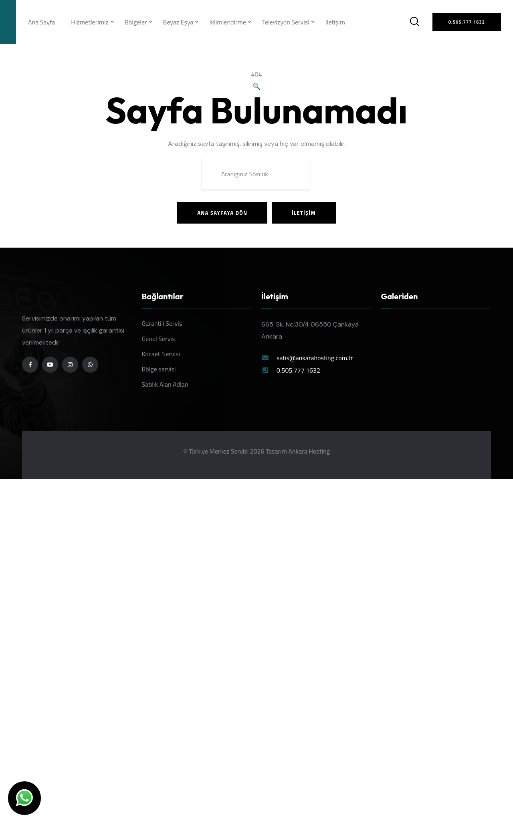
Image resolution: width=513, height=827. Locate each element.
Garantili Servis (162, 323)
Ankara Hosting (308, 451)
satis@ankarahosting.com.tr (315, 358)
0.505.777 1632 (298, 370)
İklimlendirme (227, 22)
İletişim (335, 22)
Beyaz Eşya (178, 22)
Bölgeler (136, 22)
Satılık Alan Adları (165, 384)
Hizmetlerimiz (90, 22)
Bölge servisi (159, 369)
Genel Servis (158, 338)
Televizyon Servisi (285, 22)
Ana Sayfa (41, 22)
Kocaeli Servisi (161, 354)
